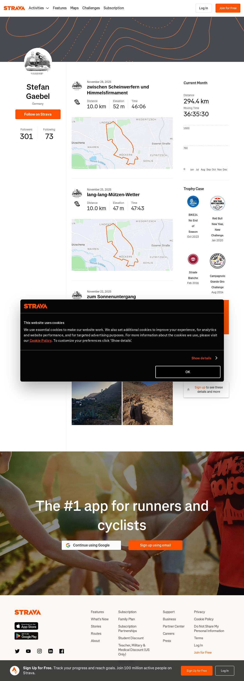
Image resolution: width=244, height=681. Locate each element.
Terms (198, 638)
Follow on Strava (38, 114)
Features (60, 8)
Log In (203, 8)
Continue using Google (87, 545)
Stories (96, 626)
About (95, 641)
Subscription (114, 8)
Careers (168, 633)
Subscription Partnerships (127, 628)
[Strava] (14, 8)
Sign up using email (155, 545)
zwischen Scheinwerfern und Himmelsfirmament (118, 89)
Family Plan (126, 619)
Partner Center (174, 626)
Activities (39, 8)
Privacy (199, 612)
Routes (96, 633)
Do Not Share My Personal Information (209, 628)
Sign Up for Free (197, 671)
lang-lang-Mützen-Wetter (113, 194)
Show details (201, 358)
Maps (74, 8)
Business (169, 619)
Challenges (91, 8)
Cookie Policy (204, 619)
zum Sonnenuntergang (111, 296)
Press (167, 641)
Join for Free (228, 8)
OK (187, 372)
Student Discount (131, 638)
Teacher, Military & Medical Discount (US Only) (133, 650)
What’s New (100, 619)
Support (169, 612)
